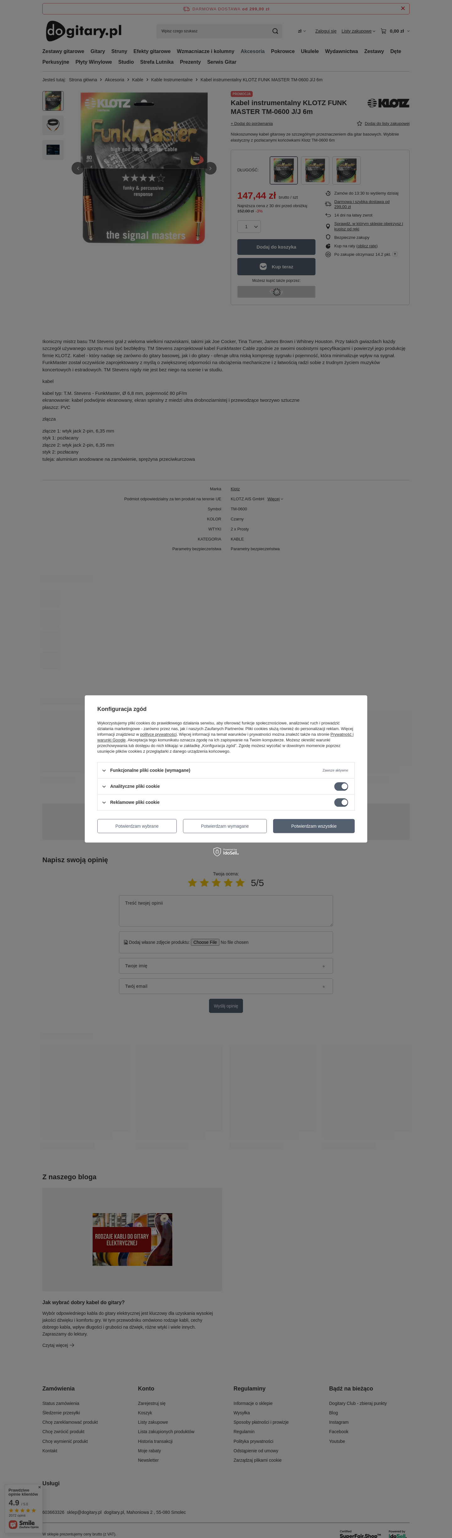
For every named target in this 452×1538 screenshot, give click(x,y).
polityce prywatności (158, 734)
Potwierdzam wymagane (225, 826)
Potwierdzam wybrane (137, 826)
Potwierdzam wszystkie (314, 826)
